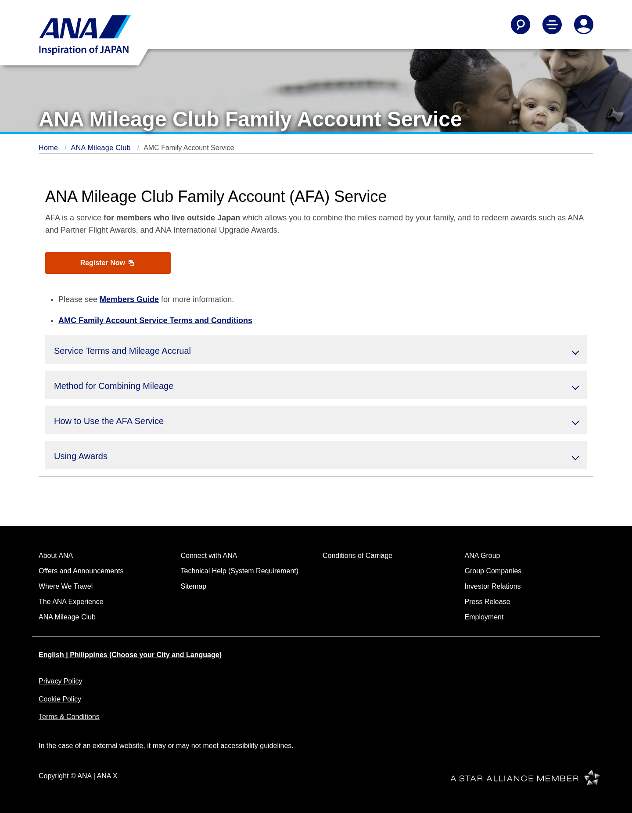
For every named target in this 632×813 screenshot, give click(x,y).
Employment (484, 617)
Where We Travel (66, 586)
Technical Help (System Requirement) (240, 571)
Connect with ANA (209, 555)
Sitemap (194, 586)
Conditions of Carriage (357, 555)
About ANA (56, 555)
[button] (316, 349)
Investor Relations (493, 586)
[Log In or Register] (583, 24)
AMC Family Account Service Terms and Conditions (155, 320)
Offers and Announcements (81, 571)
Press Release (487, 601)
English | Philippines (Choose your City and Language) (130, 654)
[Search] (520, 24)
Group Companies (493, 571)
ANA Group (482, 555)
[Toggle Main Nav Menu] (552, 24)
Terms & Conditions (69, 716)
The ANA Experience (71, 601)
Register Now (107, 262)
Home (49, 147)
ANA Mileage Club (102, 147)
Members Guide (129, 299)
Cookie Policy (60, 699)
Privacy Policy (61, 681)
